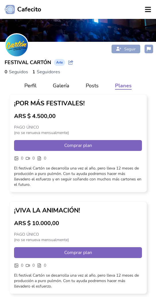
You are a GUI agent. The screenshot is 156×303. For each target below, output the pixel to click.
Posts (92, 85)
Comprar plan (78, 145)
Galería (61, 85)
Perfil (30, 85)
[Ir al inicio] (20, 9)
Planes (123, 85)
